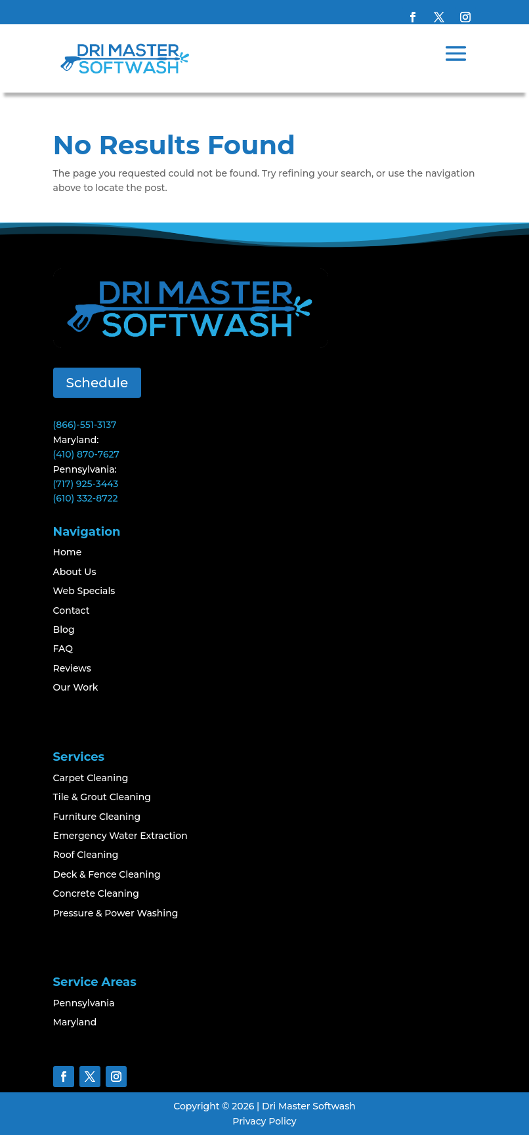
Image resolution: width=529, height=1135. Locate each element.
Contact (71, 610)
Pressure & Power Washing (116, 913)
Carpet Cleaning (91, 778)
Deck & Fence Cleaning (107, 874)
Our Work (75, 687)
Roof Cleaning (86, 855)
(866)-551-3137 (85, 425)
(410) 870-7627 (86, 454)
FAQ (63, 648)
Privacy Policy (264, 1121)
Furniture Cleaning (97, 817)
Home (67, 552)
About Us (74, 572)
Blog (64, 629)
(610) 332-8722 (85, 498)
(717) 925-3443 (86, 484)
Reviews (72, 668)
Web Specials (84, 591)
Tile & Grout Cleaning (102, 797)
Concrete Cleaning (96, 893)
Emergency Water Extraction (120, 836)
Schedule (97, 383)
